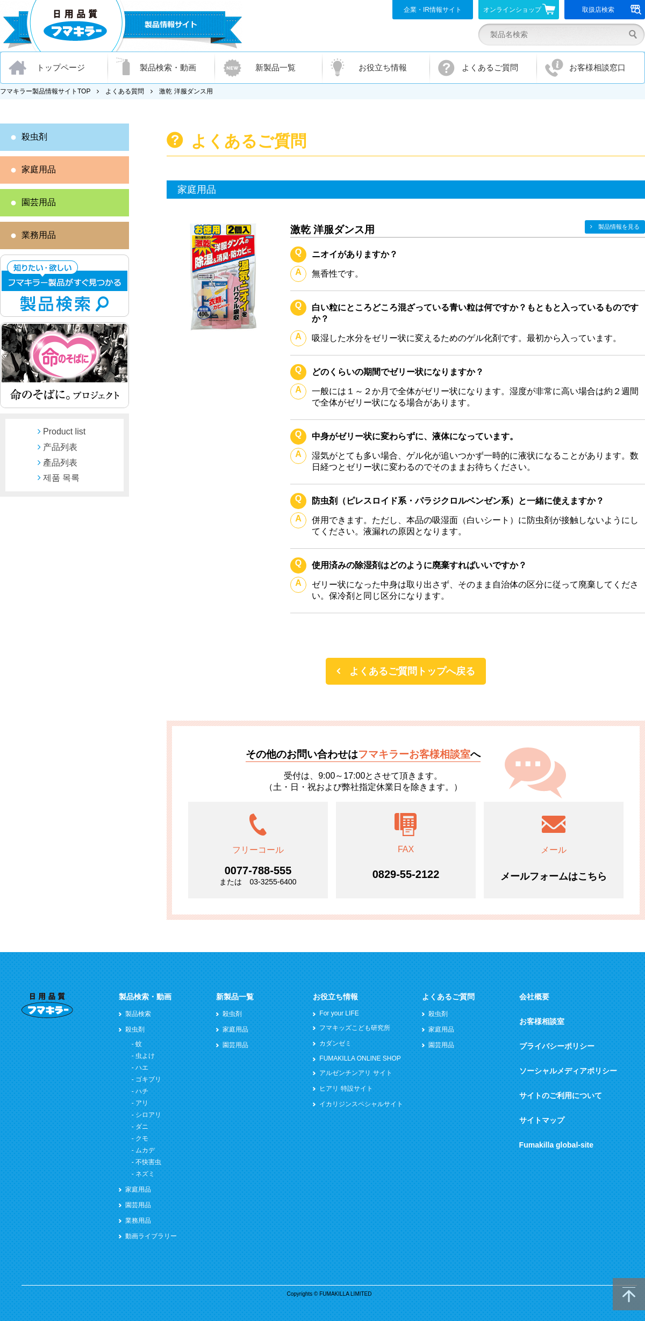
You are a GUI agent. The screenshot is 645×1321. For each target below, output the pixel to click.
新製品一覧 (275, 67)
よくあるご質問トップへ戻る (412, 671)
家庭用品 (39, 169)
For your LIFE (339, 1013)
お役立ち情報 (383, 67)
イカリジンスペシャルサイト (361, 1104)
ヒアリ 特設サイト (345, 1088)
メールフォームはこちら (553, 876)
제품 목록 (61, 477)
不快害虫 (148, 1162)
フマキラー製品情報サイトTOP (45, 91)
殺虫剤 (34, 136)
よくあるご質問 (490, 67)
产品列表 (60, 447)
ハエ (141, 1067)
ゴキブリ (148, 1079)
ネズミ (145, 1174)
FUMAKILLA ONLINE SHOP (359, 1058)
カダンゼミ (335, 1043)
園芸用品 (39, 202)
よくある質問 (124, 91)
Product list (64, 431)
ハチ (141, 1091)
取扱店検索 (612, 9)
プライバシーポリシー (556, 1046)
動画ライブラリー (151, 1236)
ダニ (141, 1126)
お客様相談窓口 (597, 67)
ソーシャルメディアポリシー (568, 1070)
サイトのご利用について (560, 1095)
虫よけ (145, 1055)
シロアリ (148, 1115)
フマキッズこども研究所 (354, 1028)
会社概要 (534, 996)
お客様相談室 (541, 1021)
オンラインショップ (519, 9)
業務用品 (39, 234)
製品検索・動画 (168, 67)
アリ (141, 1103)
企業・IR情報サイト (433, 9)
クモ (141, 1138)
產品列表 (60, 462)
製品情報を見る (619, 226)
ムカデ (145, 1150)
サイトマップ (541, 1120)
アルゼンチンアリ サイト (355, 1073)
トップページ (61, 67)
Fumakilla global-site (556, 1145)
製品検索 (138, 1014)
